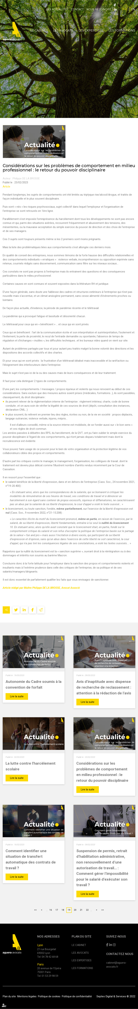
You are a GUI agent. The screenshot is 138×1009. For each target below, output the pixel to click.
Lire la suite (17, 696)
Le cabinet (39, 30)
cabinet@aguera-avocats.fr (116, 964)
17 (57, 910)
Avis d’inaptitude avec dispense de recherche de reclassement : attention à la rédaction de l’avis (103, 687)
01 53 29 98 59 (50, 975)
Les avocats (63, 30)
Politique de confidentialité (77, 996)
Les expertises (91, 30)
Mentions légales (26, 996)
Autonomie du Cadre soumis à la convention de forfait (33, 684)
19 (69, 910)
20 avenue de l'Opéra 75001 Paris (49, 970)
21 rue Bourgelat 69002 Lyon (46, 951)
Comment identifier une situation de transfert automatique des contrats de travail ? (31, 859)
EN (133, 9)
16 (50, 910)
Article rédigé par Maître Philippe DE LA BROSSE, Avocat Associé (41, 587)
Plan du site (9, 996)
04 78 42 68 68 (50, 956)
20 (75, 910)
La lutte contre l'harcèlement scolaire (31, 766)
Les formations (122, 30)
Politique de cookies (49, 996)
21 (81, 910)
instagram (115, 14)
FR (125, 9)
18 (63, 910)
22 (87, 910)
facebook (115, 5)
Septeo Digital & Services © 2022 (115, 996)
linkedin (115, 9)
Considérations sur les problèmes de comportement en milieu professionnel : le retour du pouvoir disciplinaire (102, 772)
